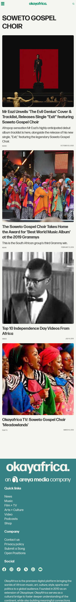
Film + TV (10, 505)
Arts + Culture (14, 510)
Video (8, 514)
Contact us (12, 540)
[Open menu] (2, 3)
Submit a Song (14, 549)
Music (8, 501)
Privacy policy (14, 544)
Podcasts (11, 519)
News (8, 496)
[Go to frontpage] (38, 4)
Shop (8, 523)
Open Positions (15, 553)
